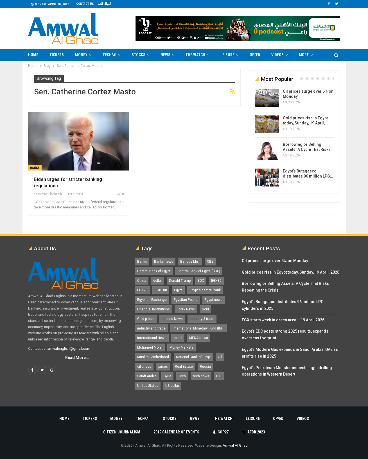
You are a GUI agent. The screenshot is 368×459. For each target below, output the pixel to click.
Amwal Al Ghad (235, 445)
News (165, 55)
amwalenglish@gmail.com (68, 348)
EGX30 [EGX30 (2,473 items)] (216, 281)
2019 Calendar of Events (176, 432)
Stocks (138, 55)
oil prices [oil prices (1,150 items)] (144, 367)
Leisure (227, 55)
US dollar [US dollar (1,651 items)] (172, 386)
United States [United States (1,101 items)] (147, 386)
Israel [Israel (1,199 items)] (177, 338)
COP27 (221, 432)
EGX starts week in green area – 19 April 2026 (283, 320)
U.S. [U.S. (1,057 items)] (219, 376)
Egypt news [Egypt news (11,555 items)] (213, 300)
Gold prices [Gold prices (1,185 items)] (146, 319)
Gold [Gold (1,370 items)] (205, 309)
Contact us (85, 4)
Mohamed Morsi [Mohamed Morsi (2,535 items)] (149, 347)
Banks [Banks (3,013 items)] (142, 261)
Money (81, 55)
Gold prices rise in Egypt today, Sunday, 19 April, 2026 (290, 272)
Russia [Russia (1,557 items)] (205, 367)
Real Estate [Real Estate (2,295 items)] (184, 367)
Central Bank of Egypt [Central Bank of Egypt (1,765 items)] (153, 271)
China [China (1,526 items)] (141, 281)
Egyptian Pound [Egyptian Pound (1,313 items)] (186, 300)
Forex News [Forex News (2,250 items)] (186, 309)
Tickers (56, 55)
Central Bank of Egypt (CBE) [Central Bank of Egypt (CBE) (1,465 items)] (198, 271)
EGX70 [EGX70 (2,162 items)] (142, 290)
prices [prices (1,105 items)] (163, 367)
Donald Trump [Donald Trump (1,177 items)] (180, 281)
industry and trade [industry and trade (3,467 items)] (151, 328)
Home (33, 55)
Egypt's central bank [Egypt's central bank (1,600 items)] (205, 290)
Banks (35, 168)
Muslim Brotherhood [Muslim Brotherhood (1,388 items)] (153, 357)
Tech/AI (109, 55)
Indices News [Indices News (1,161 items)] (172, 319)
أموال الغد (104, 4)
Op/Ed (255, 55)
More (304, 55)
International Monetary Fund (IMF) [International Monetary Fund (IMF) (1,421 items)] (199, 328)
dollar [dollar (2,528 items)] (157, 281)
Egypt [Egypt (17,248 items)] (178, 290)
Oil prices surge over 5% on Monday (275, 260)
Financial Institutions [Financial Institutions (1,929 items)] (153, 309)
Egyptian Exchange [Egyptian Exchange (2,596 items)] (152, 300)
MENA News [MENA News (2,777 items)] (198, 338)
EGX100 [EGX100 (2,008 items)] (161, 290)
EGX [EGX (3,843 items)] (201, 281)
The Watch (195, 55)
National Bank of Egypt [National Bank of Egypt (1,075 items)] (193, 357)
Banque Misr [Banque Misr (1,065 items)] (190, 261)
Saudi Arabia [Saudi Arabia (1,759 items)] (147, 376)
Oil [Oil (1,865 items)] (220, 357)
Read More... (77, 357)
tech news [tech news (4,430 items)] (201, 376)
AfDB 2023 (253, 432)
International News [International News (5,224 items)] (151, 338)
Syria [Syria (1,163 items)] (167, 376)
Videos (277, 55)
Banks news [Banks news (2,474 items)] (163, 261)
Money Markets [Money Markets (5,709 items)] (181, 347)
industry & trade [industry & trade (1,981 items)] (202, 319)
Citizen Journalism (121, 432)
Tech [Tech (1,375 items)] (182, 376)
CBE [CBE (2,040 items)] (210, 261)
